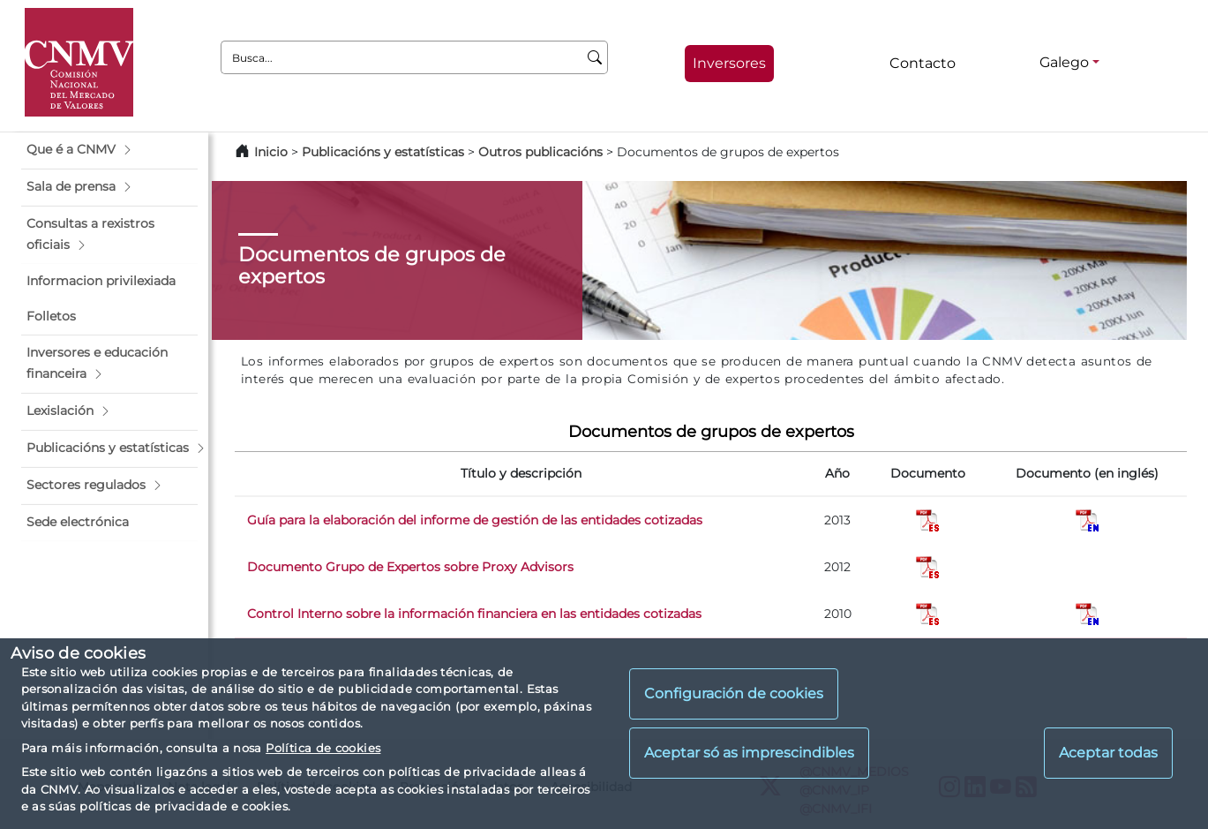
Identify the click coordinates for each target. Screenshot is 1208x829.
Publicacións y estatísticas (383, 152)
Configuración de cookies (733, 693)
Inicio (271, 152)
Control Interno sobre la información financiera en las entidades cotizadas (474, 614)
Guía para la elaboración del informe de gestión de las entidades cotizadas (474, 520)
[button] (109, 150)
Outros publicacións (540, 152)
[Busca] (595, 57)
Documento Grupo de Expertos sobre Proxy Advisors (410, 567)
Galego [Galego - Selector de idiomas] (1064, 62)
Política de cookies (323, 748)
